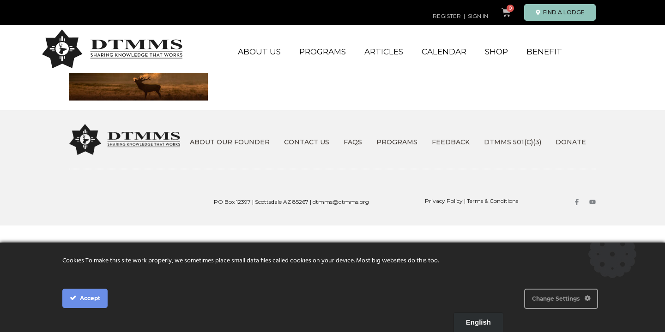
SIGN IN (478, 15)
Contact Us (306, 142)
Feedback (451, 142)
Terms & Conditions (492, 200)
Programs (322, 51)
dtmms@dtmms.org (341, 201)
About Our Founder (230, 142)
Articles (383, 51)
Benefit (544, 51)
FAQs (353, 142)
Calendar (444, 51)
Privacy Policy (444, 200)
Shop (496, 51)
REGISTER (447, 15)
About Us (259, 51)
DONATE (571, 142)
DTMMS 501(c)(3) (512, 142)
